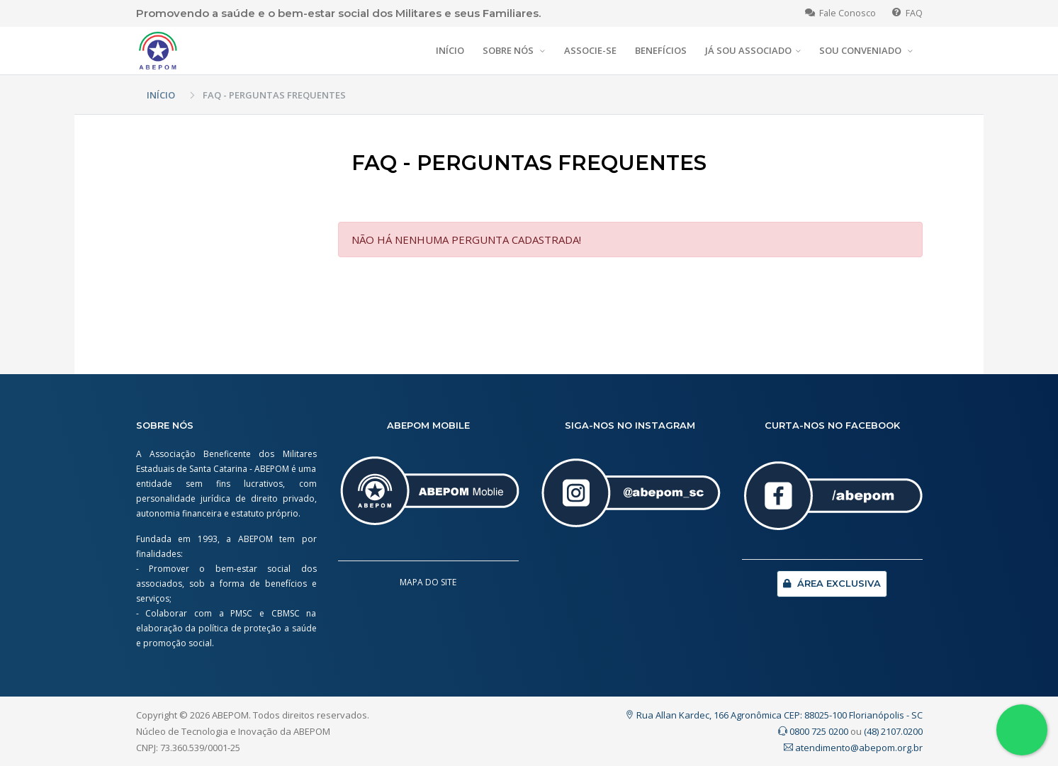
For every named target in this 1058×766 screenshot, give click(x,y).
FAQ (907, 13)
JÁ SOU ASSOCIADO (748, 50)
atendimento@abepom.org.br (853, 747)
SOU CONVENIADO (861, 50)
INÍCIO (450, 50)
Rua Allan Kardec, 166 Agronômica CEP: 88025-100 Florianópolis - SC (774, 715)
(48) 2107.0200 (893, 731)
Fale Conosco (840, 13)
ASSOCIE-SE (590, 50)
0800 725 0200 (813, 731)
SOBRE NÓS (509, 50)
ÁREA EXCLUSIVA (832, 583)
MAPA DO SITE (428, 582)
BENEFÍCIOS (661, 50)
